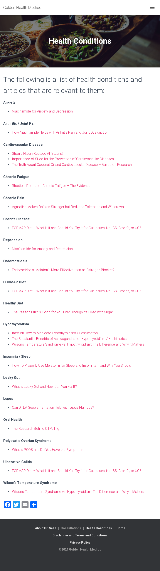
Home (120, 528)
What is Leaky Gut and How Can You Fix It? (44, 387)
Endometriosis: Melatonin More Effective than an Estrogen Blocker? (63, 270)
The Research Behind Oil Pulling (35, 429)
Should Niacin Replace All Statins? (38, 153)
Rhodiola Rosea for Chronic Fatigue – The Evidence (51, 186)
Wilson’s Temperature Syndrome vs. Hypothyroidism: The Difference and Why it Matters (78, 344)
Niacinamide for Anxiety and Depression (42, 111)
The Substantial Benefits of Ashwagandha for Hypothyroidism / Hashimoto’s (69, 339)
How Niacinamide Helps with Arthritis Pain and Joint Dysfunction (60, 132)
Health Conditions (99, 528)
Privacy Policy (80, 542)
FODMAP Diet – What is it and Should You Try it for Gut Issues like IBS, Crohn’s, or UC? (76, 228)
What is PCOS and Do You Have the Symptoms (47, 450)
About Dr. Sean (45, 528)
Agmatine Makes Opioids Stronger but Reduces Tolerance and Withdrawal (68, 207)
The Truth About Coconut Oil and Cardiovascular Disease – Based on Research (72, 165)
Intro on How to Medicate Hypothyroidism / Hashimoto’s (55, 333)
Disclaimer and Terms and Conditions (80, 535)
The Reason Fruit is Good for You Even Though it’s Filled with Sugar (62, 312)
